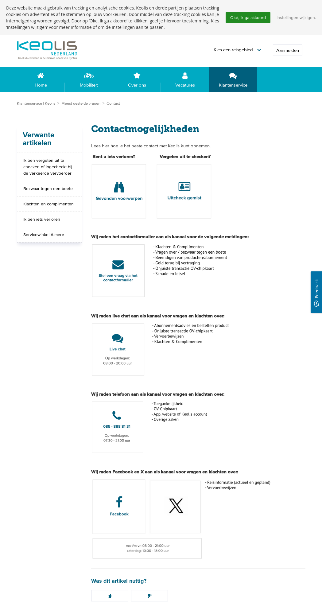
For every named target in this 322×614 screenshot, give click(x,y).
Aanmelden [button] (287, 50)
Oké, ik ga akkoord (248, 17)
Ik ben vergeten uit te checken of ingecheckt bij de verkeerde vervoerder (47, 167)
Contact (113, 103)
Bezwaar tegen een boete (48, 188)
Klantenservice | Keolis (36, 103)
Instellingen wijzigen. (296, 17)
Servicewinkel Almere (43, 234)
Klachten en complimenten (48, 204)
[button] (237, 50)
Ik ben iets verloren (41, 219)
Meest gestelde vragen (80, 103)
